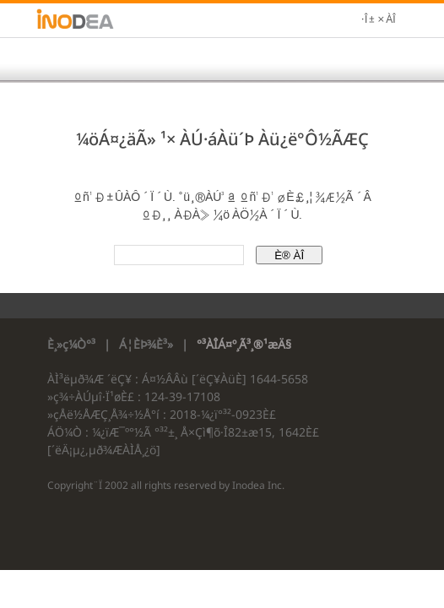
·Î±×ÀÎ (378, 20)
